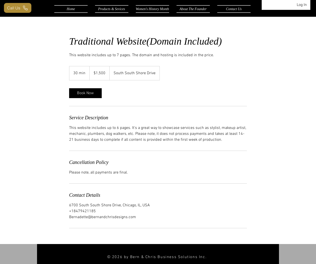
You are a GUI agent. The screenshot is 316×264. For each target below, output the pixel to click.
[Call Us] (17, 8)
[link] (85, 93)
